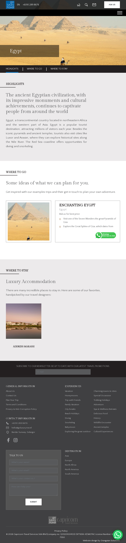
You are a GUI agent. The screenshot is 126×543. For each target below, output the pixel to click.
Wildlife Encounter (102, 422)
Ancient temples (101, 427)
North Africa (70, 465)
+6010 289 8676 (20, 423)
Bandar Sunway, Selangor (23, 432)
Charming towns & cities (105, 391)
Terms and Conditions (16, 404)
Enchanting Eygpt (77, 205)
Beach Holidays (72, 413)
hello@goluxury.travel (22, 428)
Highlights (12, 69)
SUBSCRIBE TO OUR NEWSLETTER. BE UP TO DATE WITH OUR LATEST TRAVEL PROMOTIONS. (63, 366)
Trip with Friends (73, 400)
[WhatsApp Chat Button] (118, 535)
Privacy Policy (61, 531)
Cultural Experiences (103, 431)
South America (72, 474)
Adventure (99, 404)
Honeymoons (71, 395)
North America (72, 469)
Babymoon (70, 427)
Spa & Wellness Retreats (105, 409)
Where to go (34, 69)
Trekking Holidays (102, 400)
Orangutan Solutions (110, 540)
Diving (68, 418)
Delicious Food (101, 413)
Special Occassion (102, 395)
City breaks (70, 409)
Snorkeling (70, 422)
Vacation (69, 391)
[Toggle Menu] (119, 12)
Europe (68, 460)
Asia (67, 456)
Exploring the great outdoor (78, 431)
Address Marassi (23, 346)
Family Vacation (72, 404)
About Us (10, 391)
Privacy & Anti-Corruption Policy (21, 409)
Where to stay (59, 69)
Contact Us (11, 395)
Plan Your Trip (12, 400)
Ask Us (112, 5)
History (97, 418)
